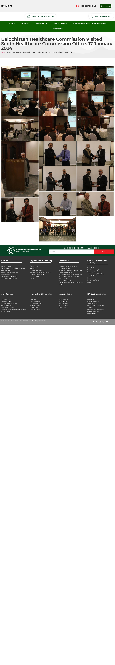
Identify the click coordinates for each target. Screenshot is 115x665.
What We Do (41, 24)
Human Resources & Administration (89, 24)
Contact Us (57, 29)
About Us (25, 24)
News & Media (60, 24)
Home (12, 24)
